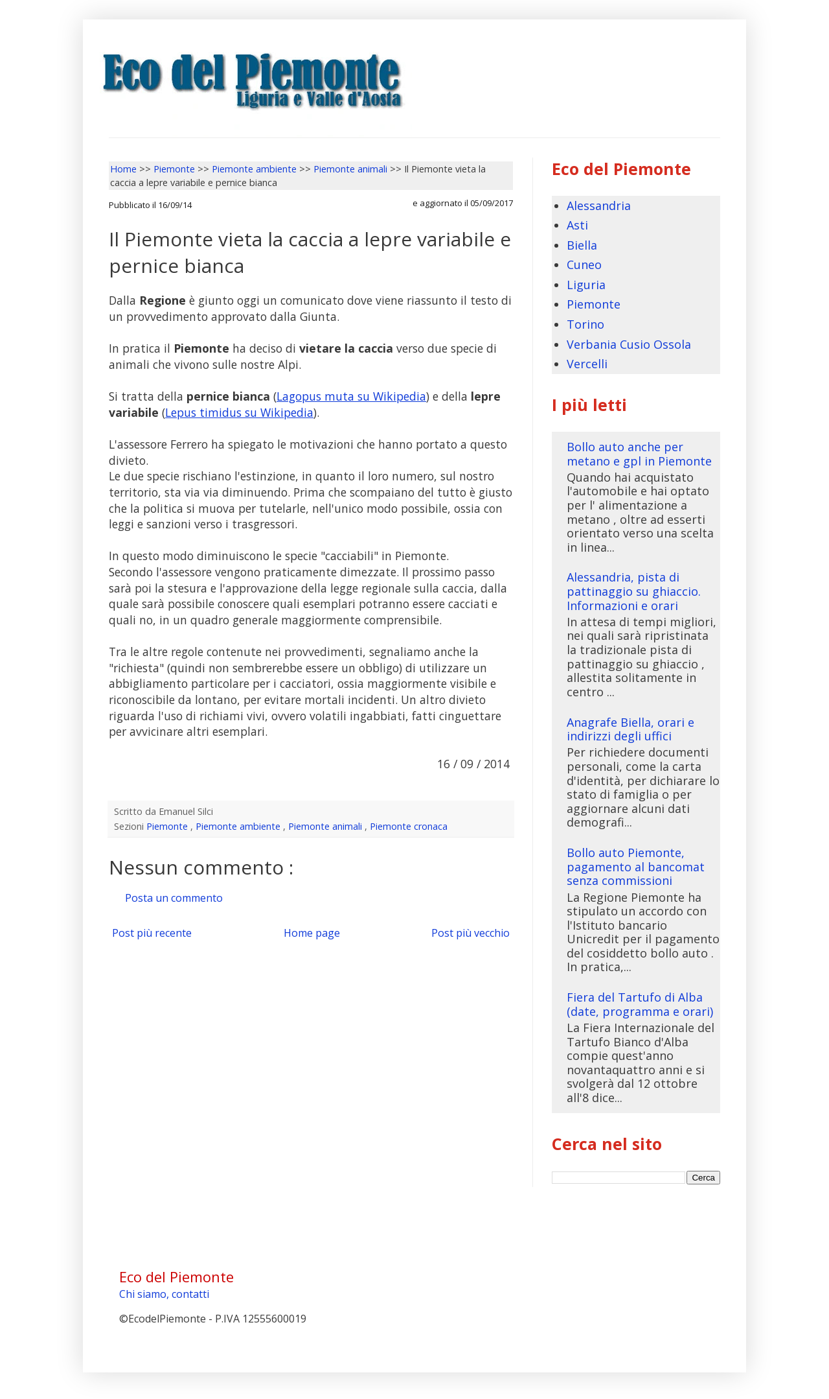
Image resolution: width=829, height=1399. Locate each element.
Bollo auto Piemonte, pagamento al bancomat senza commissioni (636, 866)
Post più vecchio (470, 933)
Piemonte (168, 826)
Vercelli (587, 363)
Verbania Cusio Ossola (629, 344)
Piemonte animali (326, 826)
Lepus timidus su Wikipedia (239, 412)
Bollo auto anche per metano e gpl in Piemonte (639, 454)
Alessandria (599, 205)
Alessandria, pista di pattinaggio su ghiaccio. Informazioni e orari (634, 591)
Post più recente (152, 933)
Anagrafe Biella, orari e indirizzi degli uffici (630, 729)
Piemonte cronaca (409, 826)
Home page (312, 933)
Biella (582, 245)
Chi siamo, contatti (164, 1294)
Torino (585, 324)
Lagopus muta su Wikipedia (351, 396)
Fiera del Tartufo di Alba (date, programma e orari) (640, 1004)
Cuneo (584, 264)
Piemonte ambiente (239, 826)
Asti (577, 225)
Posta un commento (174, 898)
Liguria (586, 284)
